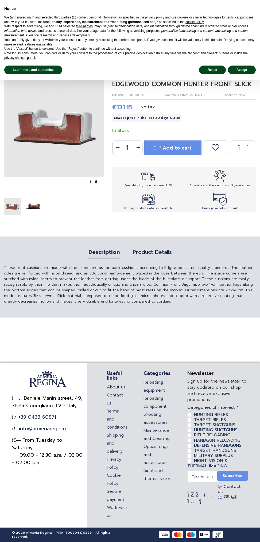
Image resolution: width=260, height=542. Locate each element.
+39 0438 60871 (36, 417)
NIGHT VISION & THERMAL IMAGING (207, 463)
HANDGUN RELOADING (217, 440)
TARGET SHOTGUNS (214, 425)
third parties (84, 26)
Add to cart (173, 148)
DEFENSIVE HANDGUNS (217, 445)
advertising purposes (145, 31)
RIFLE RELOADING (212, 435)
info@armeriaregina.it (42, 428)
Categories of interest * (213, 407)
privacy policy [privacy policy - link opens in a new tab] (154, 17)
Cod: (167, 95)
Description (104, 253)
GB (227, 497)
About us (116, 387)
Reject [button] (212, 70)
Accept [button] (241, 70)
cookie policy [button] (194, 22)
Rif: (114, 95)
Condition (230, 95)
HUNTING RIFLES (211, 414)
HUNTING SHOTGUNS (215, 430)
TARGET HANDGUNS (215, 450)
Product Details (152, 253)
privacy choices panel (19, 58)
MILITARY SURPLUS (213, 455)
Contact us (229, 489)
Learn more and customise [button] (33, 70)
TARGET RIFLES (210, 420)
